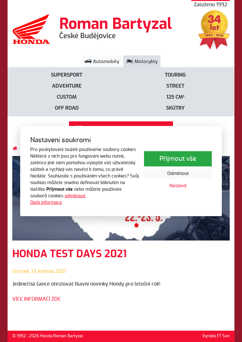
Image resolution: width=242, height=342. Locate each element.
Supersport (66, 75)
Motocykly (142, 61)
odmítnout (75, 196)
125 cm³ (175, 97)
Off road (67, 108)
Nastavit (178, 186)
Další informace (46, 202)
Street (175, 86)
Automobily (101, 61)
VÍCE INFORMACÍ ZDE (36, 299)
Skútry (175, 108)
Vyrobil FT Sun (216, 336)
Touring (175, 75)
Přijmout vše (177, 159)
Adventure (67, 86)
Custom (67, 97)
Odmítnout (178, 173)
